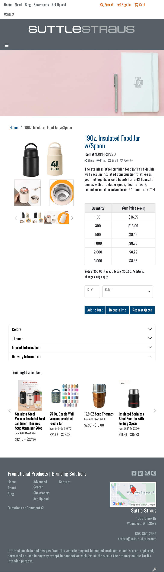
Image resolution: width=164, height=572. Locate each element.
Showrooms (41, 4)
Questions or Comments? (26, 507)
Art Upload (59, 4)
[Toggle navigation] (6, 45)
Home (8, 4)
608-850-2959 (145, 533)
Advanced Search (40, 484)
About (18, 4)
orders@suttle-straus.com (137, 538)
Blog (28, 4)
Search (107, 4)
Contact (9, 14)
